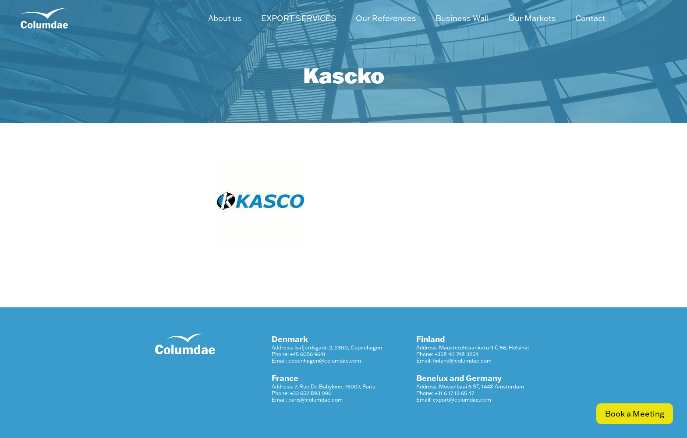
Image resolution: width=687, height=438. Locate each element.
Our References (386, 18)
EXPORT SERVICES (298, 18)
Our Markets (532, 18)
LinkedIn (641, 18)
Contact (590, 18)
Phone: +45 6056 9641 (299, 354)
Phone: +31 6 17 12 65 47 (445, 393)
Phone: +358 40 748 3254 (447, 354)
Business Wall (462, 18)
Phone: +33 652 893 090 (302, 393)
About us (225, 18)
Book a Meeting (634, 414)
